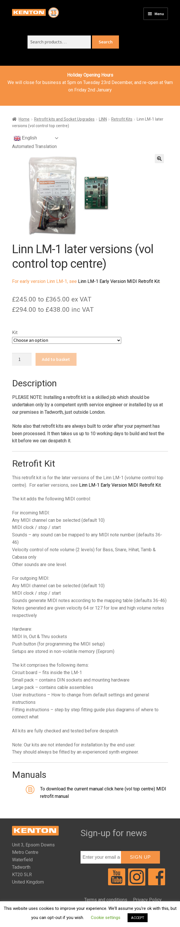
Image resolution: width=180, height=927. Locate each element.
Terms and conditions (105, 899)
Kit (14, 332)
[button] (159, 158)
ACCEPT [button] (137, 918)
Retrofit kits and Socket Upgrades (64, 119)
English (25, 138)
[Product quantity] (22, 359)
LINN (103, 119)
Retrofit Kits (121, 119)
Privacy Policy (147, 899)
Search (106, 42)
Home (24, 119)
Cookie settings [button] (105, 917)
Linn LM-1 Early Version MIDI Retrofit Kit (119, 281)
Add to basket (56, 359)
